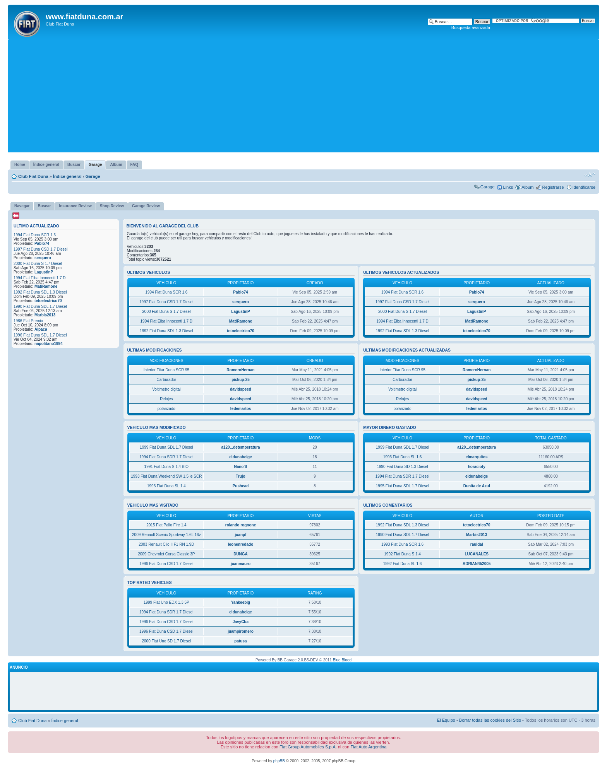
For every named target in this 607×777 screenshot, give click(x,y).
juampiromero (241, 631)
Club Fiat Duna (33, 176)
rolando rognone (240, 525)
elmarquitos (477, 457)
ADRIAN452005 (476, 564)
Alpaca (40, 329)
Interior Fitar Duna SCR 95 (166, 370)
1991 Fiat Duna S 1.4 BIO (166, 466)
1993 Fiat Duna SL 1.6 (402, 457)
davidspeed (240, 389)
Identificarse (584, 187)
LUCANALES (477, 554)
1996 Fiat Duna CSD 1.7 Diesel (166, 564)
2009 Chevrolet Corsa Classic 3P (166, 554)
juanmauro (240, 564)
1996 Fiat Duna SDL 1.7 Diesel (40, 335)
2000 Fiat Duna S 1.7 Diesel (38, 263)
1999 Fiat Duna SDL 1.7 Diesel (166, 447)
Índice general (67, 176)
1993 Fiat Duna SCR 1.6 (402, 544)
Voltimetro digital (166, 389)
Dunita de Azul (476, 486)
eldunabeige (240, 457)
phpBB (279, 761)
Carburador (167, 379)
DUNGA (240, 554)
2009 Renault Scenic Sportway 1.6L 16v (166, 535)
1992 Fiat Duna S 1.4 (402, 554)
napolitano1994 (48, 344)
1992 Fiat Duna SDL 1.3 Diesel (40, 292)
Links (508, 187)
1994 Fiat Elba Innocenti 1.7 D (40, 278)
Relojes (166, 399)
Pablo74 (41, 243)
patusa (240, 641)
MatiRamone (45, 286)
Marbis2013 (44, 315)
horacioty (476, 466)
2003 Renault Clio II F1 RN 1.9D (166, 544)
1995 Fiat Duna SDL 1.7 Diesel (402, 486)
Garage (93, 176)
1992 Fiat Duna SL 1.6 (402, 564)
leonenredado (241, 544)
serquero (42, 258)
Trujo (240, 476)
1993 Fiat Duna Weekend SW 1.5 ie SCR (166, 476)
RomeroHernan (240, 370)
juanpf (240, 535)
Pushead (241, 486)
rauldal (476, 544)
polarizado (166, 408)
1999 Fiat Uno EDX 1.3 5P (166, 602)
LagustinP (43, 272)
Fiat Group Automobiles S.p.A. (308, 747)
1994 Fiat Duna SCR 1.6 (35, 235)
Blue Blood (342, 660)
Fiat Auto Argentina (368, 747)
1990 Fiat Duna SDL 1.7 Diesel (40, 306)
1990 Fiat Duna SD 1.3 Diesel (402, 466)
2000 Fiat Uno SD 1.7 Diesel (166, 641)
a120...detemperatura (240, 447)
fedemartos (240, 408)
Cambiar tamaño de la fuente (589, 174)
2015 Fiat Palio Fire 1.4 (166, 525)
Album (527, 187)
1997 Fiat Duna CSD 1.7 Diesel (41, 249)
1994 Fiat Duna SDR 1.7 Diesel (166, 457)
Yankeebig (240, 602)
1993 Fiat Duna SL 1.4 (166, 486)
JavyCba (241, 622)
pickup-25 (240, 379)
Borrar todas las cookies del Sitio (490, 720)
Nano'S (240, 466)
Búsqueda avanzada (470, 27)
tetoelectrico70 (48, 301)
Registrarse (553, 187)
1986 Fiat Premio (28, 321)
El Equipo (446, 720)
